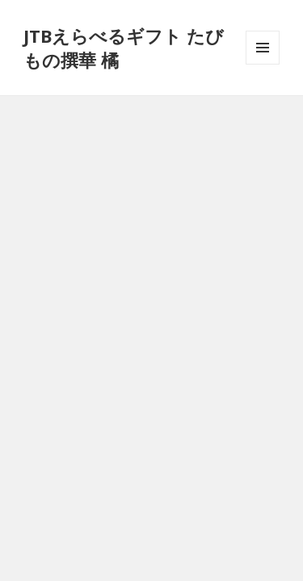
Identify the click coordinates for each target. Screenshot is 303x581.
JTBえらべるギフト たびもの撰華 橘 (123, 47)
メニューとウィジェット (262, 64)
